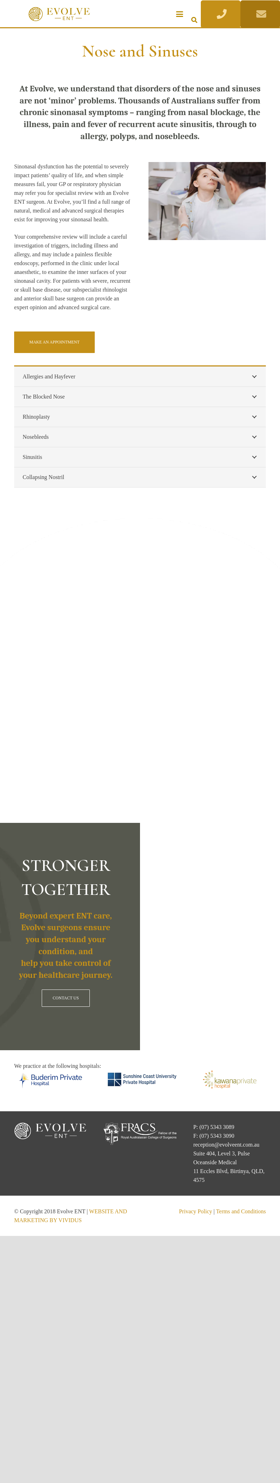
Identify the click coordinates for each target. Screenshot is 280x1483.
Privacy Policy (195, 1211)
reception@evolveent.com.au (226, 1145)
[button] (179, 14)
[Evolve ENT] (59, 14)
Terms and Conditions (241, 1211)
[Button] (220, 14)
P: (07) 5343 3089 (213, 1127)
